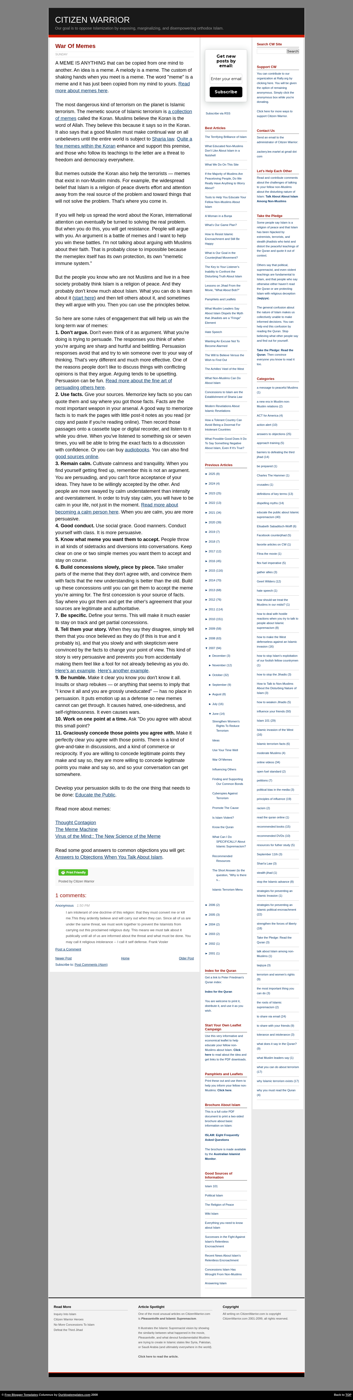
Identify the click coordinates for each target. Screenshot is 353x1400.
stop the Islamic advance (273, 881)
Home (125, 958)
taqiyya (263, 298)
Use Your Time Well (225, 750)
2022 (212, 502)
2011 (212, 609)
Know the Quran (223, 827)
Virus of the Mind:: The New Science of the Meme (108, 836)
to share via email (269, 1016)
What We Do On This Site (222, 164)
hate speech (265, 590)
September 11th (268, 854)
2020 (212, 522)
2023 (212, 493)
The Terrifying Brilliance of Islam (226, 136)
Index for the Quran (218, 991)
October (218, 675)
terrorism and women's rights (276, 974)
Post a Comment (68, 949)
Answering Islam (216, 1283)
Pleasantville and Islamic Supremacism (168, 1318)
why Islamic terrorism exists (275, 1081)
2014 (212, 580)
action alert (264, 424)
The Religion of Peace (219, 1204)
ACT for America (268, 415)
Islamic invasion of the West (275, 729)
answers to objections (271, 434)
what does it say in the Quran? (277, 1043)
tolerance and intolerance (274, 1034)
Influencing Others (224, 769)
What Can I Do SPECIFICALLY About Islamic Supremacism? (229, 841)
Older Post (186, 958)
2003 (212, 933)
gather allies (265, 572)
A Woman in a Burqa (218, 216)
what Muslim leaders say (273, 1057)
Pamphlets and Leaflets (220, 299)
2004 (212, 924)
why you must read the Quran (276, 1090)
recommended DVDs (271, 835)
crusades (263, 484)
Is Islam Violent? (223, 817)
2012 (212, 599)
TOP (348, 1394)
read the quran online (271, 817)
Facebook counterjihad (272, 535)
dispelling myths (268, 503)
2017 (212, 551)
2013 (212, 590)
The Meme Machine (76, 829)
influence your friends (271, 711)
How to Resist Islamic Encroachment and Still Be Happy (222, 239)
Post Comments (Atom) (91, 965)
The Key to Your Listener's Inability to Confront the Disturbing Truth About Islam (223, 271)
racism (261, 808)
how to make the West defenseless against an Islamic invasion (277, 641)
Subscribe (226, 91)
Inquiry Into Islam (65, 1314)
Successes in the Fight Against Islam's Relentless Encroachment (225, 1241)
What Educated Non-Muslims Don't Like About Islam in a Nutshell (224, 150)
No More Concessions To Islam (74, 1324)
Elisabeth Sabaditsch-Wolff (275, 526)
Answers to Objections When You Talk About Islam (108, 857)
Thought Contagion (75, 822)
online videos (266, 762)
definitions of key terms (272, 493)
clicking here (265, 83)
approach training (269, 443)
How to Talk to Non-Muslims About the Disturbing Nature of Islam (277, 688)
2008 (212, 638)
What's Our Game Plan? (221, 224)
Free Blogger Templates (21, 1394)
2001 (212, 953)
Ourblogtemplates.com (74, 1394)
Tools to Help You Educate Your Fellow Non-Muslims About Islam (225, 202)
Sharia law (163, 139)
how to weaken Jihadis (272, 702)
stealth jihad (265, 872)
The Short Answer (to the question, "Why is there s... (229, 875)
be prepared (265, 466)
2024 (212, 483)
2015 (212, 570)
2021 (212, 512)
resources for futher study (274, 845)
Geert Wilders (266, 581)
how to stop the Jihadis (272, 674)
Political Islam (214, 1195)
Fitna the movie (267, 553)
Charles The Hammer (271, 475)
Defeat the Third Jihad (68, 1329)
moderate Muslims (269, 753)
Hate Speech (213, 332)
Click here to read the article (158, 1356)
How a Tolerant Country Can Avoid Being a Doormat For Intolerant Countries (223, 424)
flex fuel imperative (269, 562)
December (219, 655)
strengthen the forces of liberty (277, 923)
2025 (212, 473)
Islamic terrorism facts (271, 743)
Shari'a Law (265, 863)
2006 (212, 904)
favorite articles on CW (272, 544)
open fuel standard (269, 771)
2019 (212, 531)
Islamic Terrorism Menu (227, 889)
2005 (212, 914)
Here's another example (123, 670)
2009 (212, 628)
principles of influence (271, 798)
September (220, 684)
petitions (263, 780)
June (215, 713)
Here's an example (75, 670)
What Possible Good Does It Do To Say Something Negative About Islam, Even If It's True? (226, 443)
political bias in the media (274, 789)
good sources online (76, 456)
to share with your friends (274, 1025)
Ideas (215, 740)
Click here (224, 1090)
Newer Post (63, 958)
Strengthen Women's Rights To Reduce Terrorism (226, 726)
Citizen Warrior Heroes (69, 1319)
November (219, 665)
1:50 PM (83, 905)
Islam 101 (211, 1186)
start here (84, 298)
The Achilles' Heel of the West (224, 368)
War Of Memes (75, 46)
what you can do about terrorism (278, 1067)
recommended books (271, 826)
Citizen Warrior (92, 20)
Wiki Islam (211, 1213)
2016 (212, 561)
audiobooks (137, 449)
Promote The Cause (225, 807)
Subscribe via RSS (218, 113)
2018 (212, 541)
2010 (212, 619)
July (215, 704)
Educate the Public (95, 795)
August (217, 694)
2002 (212, 943)
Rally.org (282, 78)
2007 (212, 648)
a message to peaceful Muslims (277, 387)
